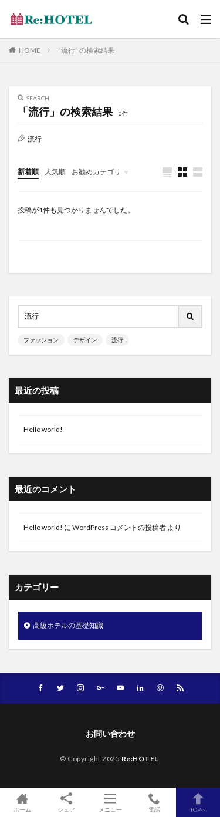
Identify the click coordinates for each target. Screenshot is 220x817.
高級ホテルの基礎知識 (68, 625)
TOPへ (198, 802)
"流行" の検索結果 (86, 50)
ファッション (41, 339)
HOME (29, 50)
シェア (66, 802)
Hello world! (43, 429)
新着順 (28, 171)
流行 (117, 339)
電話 (154, 802)
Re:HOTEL (139, 758)
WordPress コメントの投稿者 (119, 527)
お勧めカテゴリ (96, 171)
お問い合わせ (110, 733)
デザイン (85, 339)
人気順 (55, 171)
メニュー (110, 802)
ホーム (22, 802)
